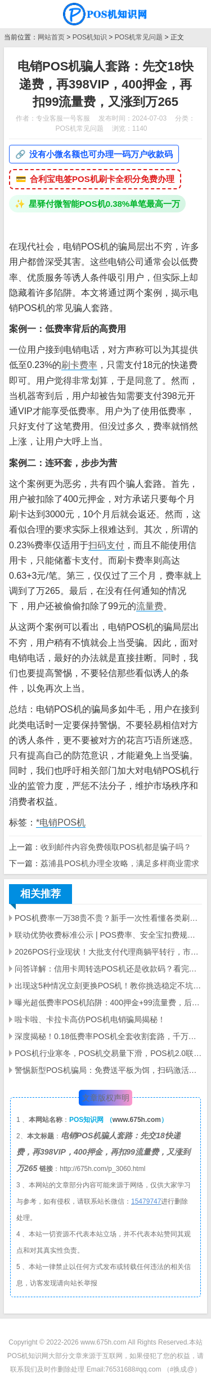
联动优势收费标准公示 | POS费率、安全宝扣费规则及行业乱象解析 (108, 934)
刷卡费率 (79, 365)
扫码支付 (106, 545)
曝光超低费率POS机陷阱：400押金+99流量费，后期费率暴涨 (108, 1002)
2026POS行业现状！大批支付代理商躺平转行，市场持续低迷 (108, 951)
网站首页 (51, 37)
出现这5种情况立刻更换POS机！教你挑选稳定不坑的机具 (108, 985)
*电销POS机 (61, 822)
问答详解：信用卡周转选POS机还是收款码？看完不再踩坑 (108, 968)
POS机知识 (90, 37)
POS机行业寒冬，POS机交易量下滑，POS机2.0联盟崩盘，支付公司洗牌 (108, 1053)
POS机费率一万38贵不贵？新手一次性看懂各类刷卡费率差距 (108, 917)
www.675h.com (137, 1120)
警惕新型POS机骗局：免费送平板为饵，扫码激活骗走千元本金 (108, 1070)
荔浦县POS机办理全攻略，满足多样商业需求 (120, 863)
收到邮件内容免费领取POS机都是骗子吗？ (116, 846)
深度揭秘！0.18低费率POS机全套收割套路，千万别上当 (108, 1036)
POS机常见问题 (139, 37)
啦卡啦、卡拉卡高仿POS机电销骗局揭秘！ (90, 1019)
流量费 (149, 606)
